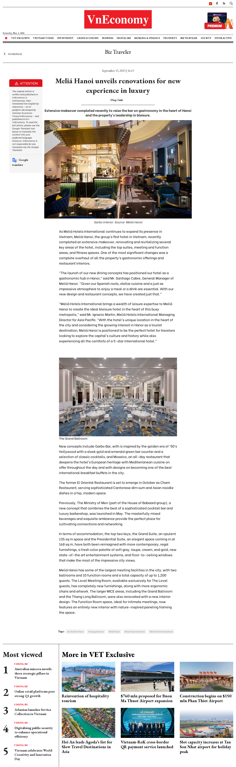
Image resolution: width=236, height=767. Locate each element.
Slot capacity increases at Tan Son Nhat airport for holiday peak (205, 746)
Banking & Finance (147, 38)
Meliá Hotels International (161, 631)
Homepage (12, 54)
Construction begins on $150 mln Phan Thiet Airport (205, 698)
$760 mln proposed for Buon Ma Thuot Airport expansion (147, 698)
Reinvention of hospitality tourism (85, 698)
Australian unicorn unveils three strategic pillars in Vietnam (33, 673)
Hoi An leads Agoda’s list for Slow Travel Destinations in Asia (87, 746)
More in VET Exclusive (98, 654)
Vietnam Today (43, 38)
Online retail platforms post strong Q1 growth (35, 693)
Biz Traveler (188, 38)
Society (206, 38)
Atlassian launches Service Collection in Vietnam (33, 711)
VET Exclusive (20, 38)
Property (170, 38)
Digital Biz (124, 38)
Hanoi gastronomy (96, 631)
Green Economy (88, 38)
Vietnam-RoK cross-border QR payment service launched (147, 744)
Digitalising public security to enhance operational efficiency (34, 732)
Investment (65, 38)
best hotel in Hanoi (75, 631)
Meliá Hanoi (114, 631)
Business (107, 38)
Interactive (223, 38)
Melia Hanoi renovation (135, 631)
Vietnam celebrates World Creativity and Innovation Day (33, 754)
